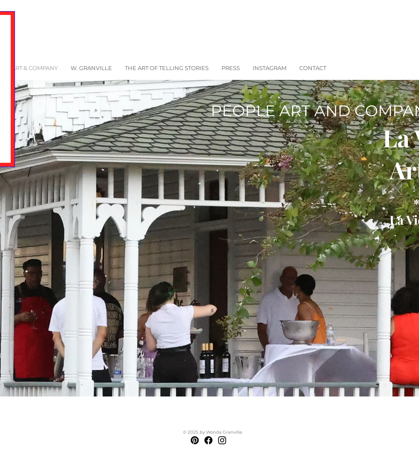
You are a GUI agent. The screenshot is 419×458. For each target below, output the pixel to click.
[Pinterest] (194, 440)
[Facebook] (208, 440)
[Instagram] (222, 440)
